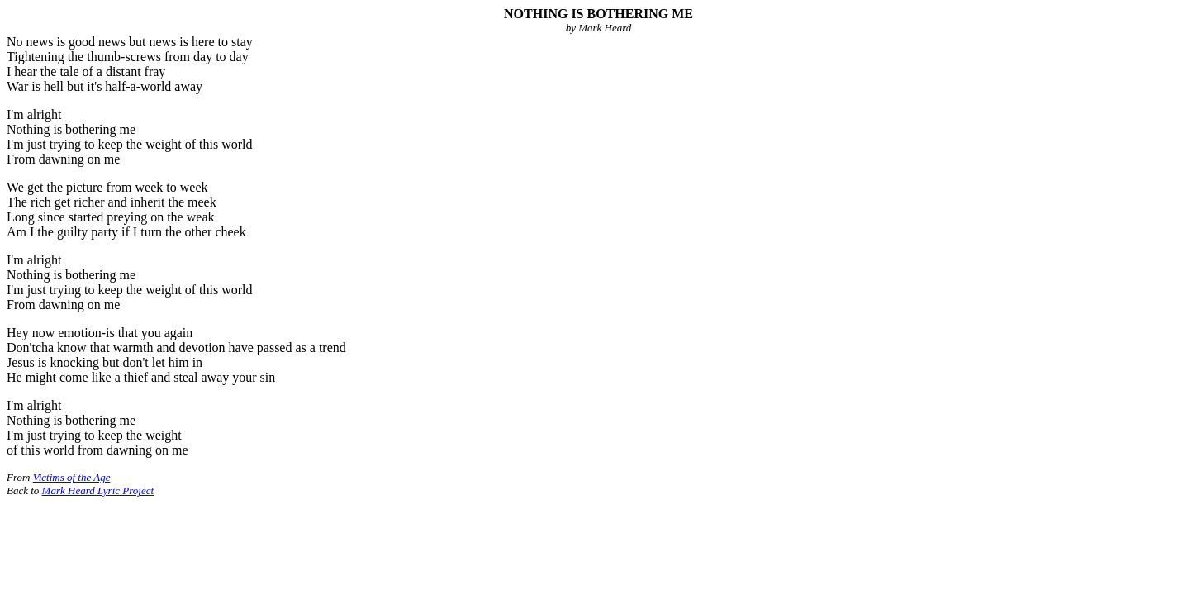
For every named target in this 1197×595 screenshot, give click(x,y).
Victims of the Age (72, 477)
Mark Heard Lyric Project (98, 490)
